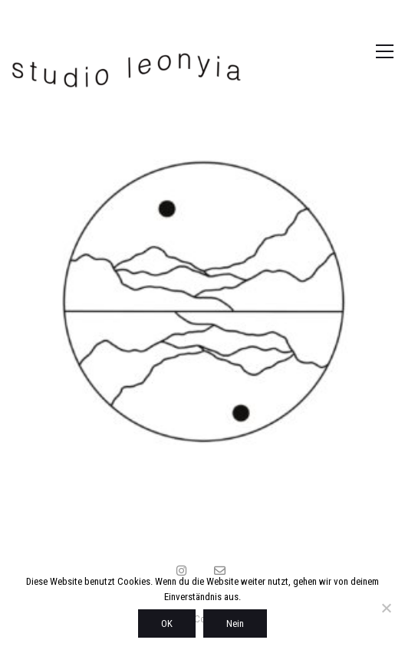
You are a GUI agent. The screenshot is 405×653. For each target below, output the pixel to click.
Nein (235, 623)
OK (167, 623)
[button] (368, 51)
